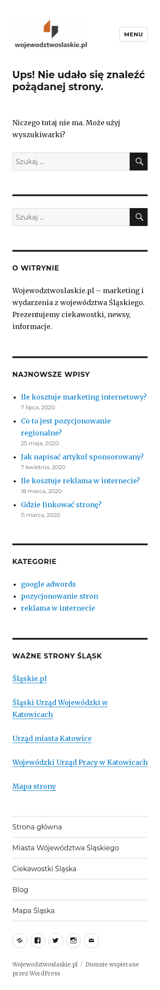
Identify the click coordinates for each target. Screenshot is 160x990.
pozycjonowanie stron (59, 596)
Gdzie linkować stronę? (61, 504)
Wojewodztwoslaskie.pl (45, 964)
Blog (20, 890)
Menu (133, 34)
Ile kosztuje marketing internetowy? (84, 397)
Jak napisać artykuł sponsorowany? (82, 456)
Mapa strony (34, 786)
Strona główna (37, 827)
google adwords (48, 584)
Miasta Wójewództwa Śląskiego (65, 848)
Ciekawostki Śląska (44, 869)
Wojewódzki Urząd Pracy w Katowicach (80, 762)
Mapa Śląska (33, 911)
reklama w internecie (58, 608)
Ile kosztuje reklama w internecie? (80, 480)
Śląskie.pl (29, 678)
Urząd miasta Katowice (52, 738)
